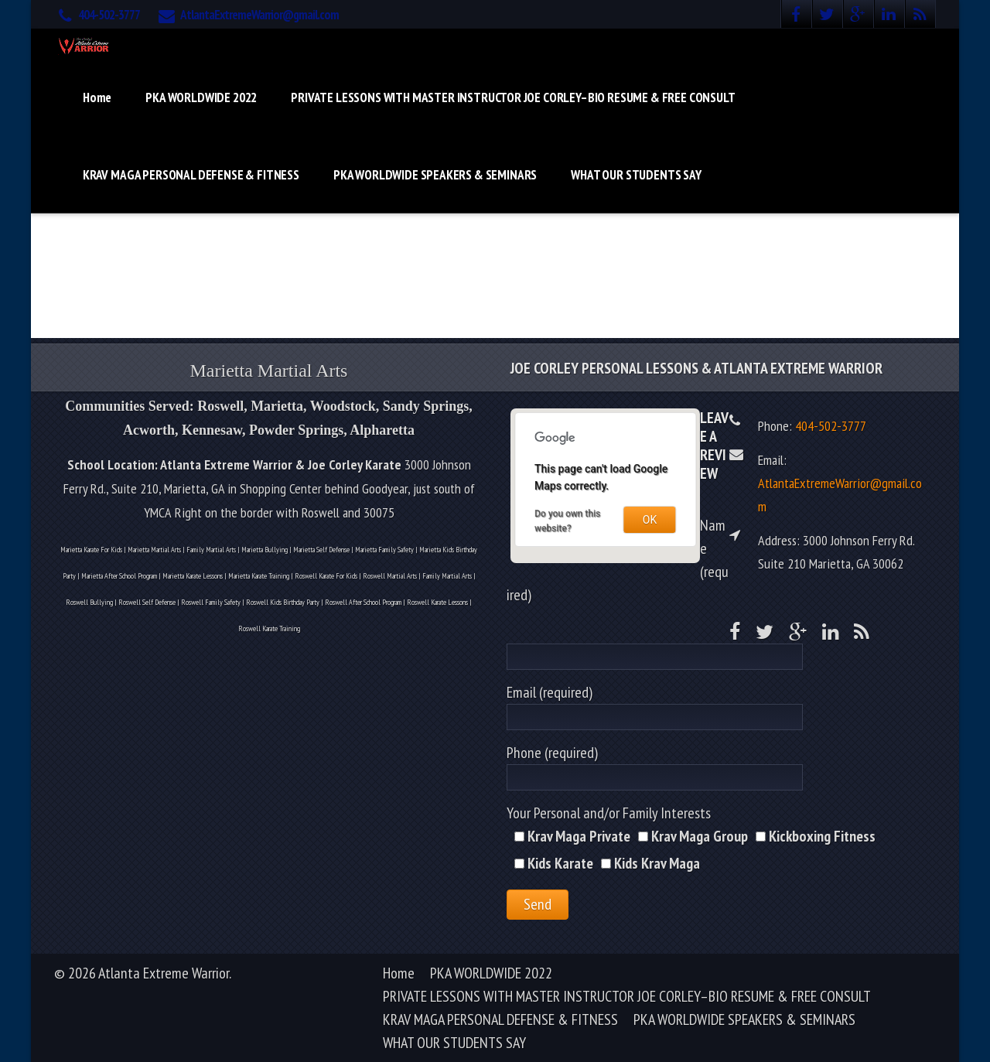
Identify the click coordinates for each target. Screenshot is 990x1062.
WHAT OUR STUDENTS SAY (636, 174)
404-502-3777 (109, 14)
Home (97, 97)
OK (650, 520)
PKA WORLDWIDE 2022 (201, 97)
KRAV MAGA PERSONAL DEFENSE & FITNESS (191, 174)
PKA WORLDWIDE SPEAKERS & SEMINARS (435, 174)
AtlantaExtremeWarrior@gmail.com (259, 14)
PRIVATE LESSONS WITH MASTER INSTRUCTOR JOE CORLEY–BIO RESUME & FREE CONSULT (513, 97)
